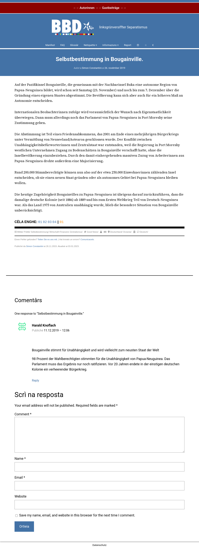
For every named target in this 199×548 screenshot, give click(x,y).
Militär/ (20, 232)
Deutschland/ (116, 232)
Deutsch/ (144, 232)
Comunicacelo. (87, 239)
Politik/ (27, 232)
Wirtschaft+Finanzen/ (59, 232)
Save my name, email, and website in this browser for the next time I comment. (77, 515)
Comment (23, 414)
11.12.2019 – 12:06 (56, 330)
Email (20, 477)
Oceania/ (127, 232)
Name (20, 459)
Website (20, 496)
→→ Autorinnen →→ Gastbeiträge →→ (99, 8)
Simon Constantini (92, 68)
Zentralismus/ (76, 232)
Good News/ (93, 232)
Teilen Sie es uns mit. (48, 239)
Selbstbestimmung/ (40, 232)
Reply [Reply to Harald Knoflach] (35, 380)
